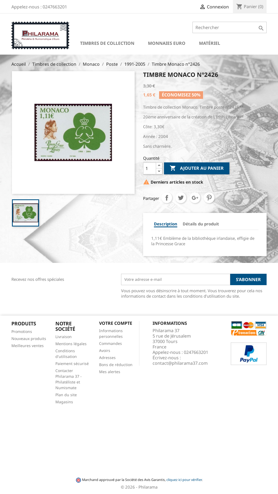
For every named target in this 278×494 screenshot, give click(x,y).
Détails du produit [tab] (201, 223)
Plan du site (66, 394)
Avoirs (104, 350)
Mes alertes (109, 371)
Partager (166, 197)
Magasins (64, 401)
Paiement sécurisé (72, 363)
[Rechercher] (229, 27)
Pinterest (209, 197)
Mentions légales (71, 343)
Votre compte (115, 323)
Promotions (21, 331)
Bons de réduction (115, 364)
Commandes (110, 343)
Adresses (107, 357)
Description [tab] (165, 223)
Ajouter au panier (197, 168)
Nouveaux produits (28, 338)
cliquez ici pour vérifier (184, 479)
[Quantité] (149, 168)
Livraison (63, 336)
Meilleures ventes (27, 345)
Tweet (180, 197)
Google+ (194, 197)
